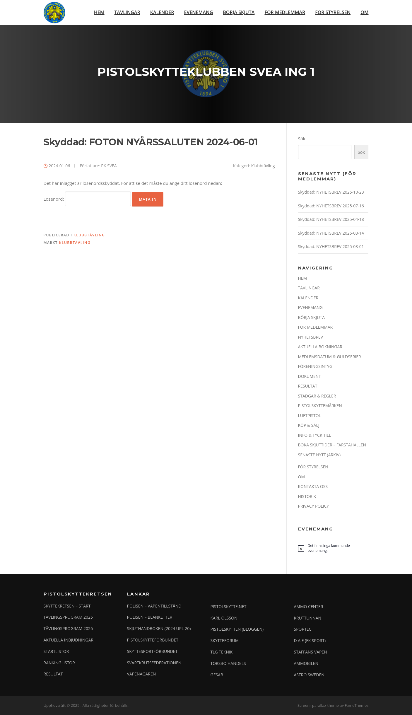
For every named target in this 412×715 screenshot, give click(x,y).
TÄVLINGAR (127, 12)
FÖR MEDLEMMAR (284, 12)
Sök (301, 139)
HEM (99, 12)
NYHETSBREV (310, 337)
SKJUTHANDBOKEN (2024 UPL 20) (159, 629)
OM (364, 12)
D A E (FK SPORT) (310, 641)
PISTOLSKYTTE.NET (229, 606)
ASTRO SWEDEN (309, 675)
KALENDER (162, 12)
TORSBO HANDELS (228, 663)
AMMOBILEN (306, 663)
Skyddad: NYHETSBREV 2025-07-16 (331, 206)
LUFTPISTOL (309, 416)
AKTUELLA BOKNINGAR (320, 347)
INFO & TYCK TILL (314, 435)
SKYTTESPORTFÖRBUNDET (152, 651)
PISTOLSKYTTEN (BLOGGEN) (237, 629)
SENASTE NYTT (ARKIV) (319, 455)
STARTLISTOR (56, 651)
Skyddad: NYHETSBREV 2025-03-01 (331, 247)
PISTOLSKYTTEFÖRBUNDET (152, 640)
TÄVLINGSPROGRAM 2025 (68, 617)
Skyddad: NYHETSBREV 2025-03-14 (331, 233)
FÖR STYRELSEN (333, 12)
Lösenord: (87, 199)
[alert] (333, 548)
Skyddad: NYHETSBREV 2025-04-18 (331, 219)
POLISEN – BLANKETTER (149, 617)
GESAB (217, 675)
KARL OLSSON (224, 618)
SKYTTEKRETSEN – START (67, 606)
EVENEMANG (198, 12)
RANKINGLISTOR (59, 662)
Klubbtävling (263, 166)
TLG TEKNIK (222, 652)
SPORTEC (303, 629)
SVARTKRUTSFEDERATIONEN (154, 662)
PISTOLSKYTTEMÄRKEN (320, 406)
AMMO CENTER (308, 606)
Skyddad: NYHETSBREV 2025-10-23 (331, 192)
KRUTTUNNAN (308, 618)
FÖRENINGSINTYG (315, 366)
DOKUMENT (309, 376)
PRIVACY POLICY (313, 506)
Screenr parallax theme (318, 705)
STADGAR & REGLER (317, 396)
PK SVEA (109, 166)
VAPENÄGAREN (141, 674)
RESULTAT (307, 386)
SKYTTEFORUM (225, 641)
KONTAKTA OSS (313, 486)
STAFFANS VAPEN (310, 652)
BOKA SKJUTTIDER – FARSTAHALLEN (332, 445)
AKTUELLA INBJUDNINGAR (69, 640)
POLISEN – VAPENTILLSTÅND (154, 606)
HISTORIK (307, 496)
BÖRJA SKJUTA (238, 12)
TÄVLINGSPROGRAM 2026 (68, 629)
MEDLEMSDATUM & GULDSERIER (329, 357)
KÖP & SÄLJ (308, 425)
